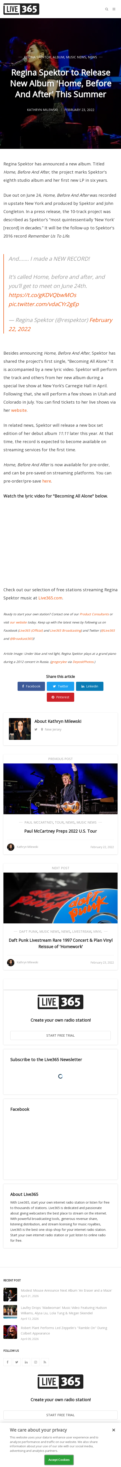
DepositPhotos (83, 662)
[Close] (114, 1430)
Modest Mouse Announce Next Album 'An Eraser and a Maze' (66, 1290)
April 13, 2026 (30, 1319)
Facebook (31, 686)
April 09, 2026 (30, 1339)
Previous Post (60, 759)
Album (58, 57)
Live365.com (50, 598)
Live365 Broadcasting (65, 630)
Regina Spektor (37, 57)
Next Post (60, 868)
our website (18, 622)
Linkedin (90, 686)
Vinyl (97, 931)
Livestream (81, 931)
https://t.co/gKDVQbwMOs (42, 295)
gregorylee (59, 662)
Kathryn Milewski (64, 721)
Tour (59, 822)
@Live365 (108, 630)
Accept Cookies (59, 1460)
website (19, 410)
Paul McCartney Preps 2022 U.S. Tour (60, 831)
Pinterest (60, 697)
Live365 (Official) (31, 630)
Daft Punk (28, 931)
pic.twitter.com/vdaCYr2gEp (43, 304)
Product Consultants (94, 614)
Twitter (60, 686)
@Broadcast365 (21, 639)
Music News (76, 57)
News (92, 57)
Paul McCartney (38, 822)
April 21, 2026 (30, 1296)
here (46, 481)
